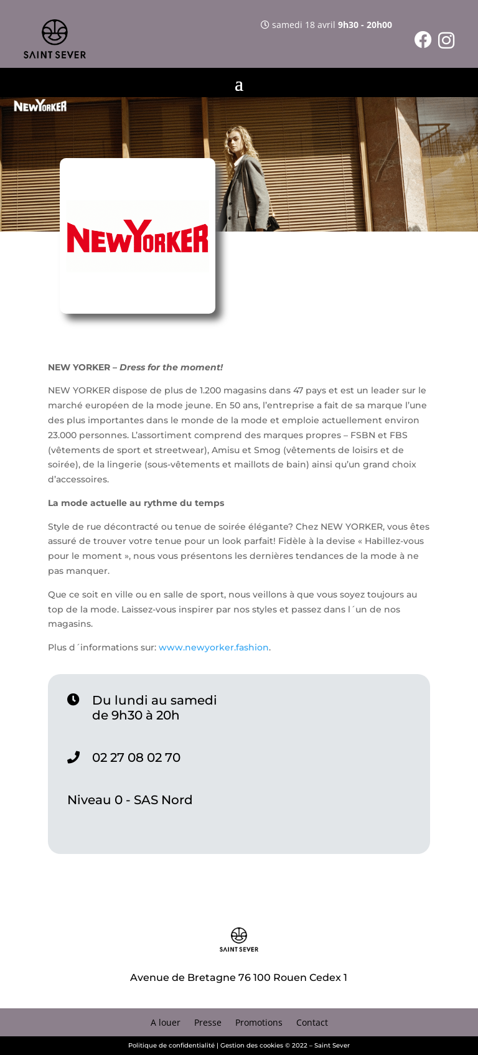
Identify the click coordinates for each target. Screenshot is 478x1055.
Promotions (259, 1023)
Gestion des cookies (251, 1045)
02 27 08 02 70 (136, 757)
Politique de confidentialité (171, 1045)
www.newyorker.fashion (214, 647)
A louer (165, 1023)
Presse (208, 1023)
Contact (312, 1023)
